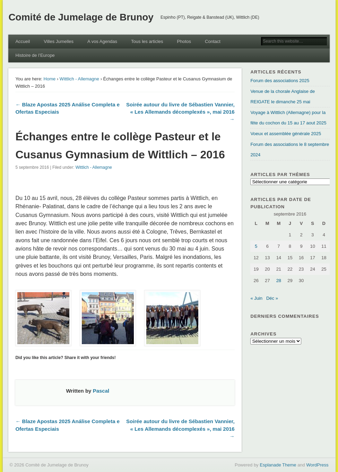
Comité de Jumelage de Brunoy (81, 17)
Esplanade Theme (278, 464)
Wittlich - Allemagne (79, 78)
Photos (184, 41)
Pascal (101, 391)
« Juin (256, 298)
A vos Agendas (102, 41)
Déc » (272, 298)
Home (50, 78)
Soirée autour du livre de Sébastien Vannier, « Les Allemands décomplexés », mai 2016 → (180, 112)
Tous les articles (147, 41)
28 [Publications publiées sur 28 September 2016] (278, 280)
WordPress (317, 464)
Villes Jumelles (58, 41)
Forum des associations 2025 (279, 80)
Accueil (22, 41)
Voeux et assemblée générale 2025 (285, 133)
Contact (212, 41)
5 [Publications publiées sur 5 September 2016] (256, 246)
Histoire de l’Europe (34, 55)
